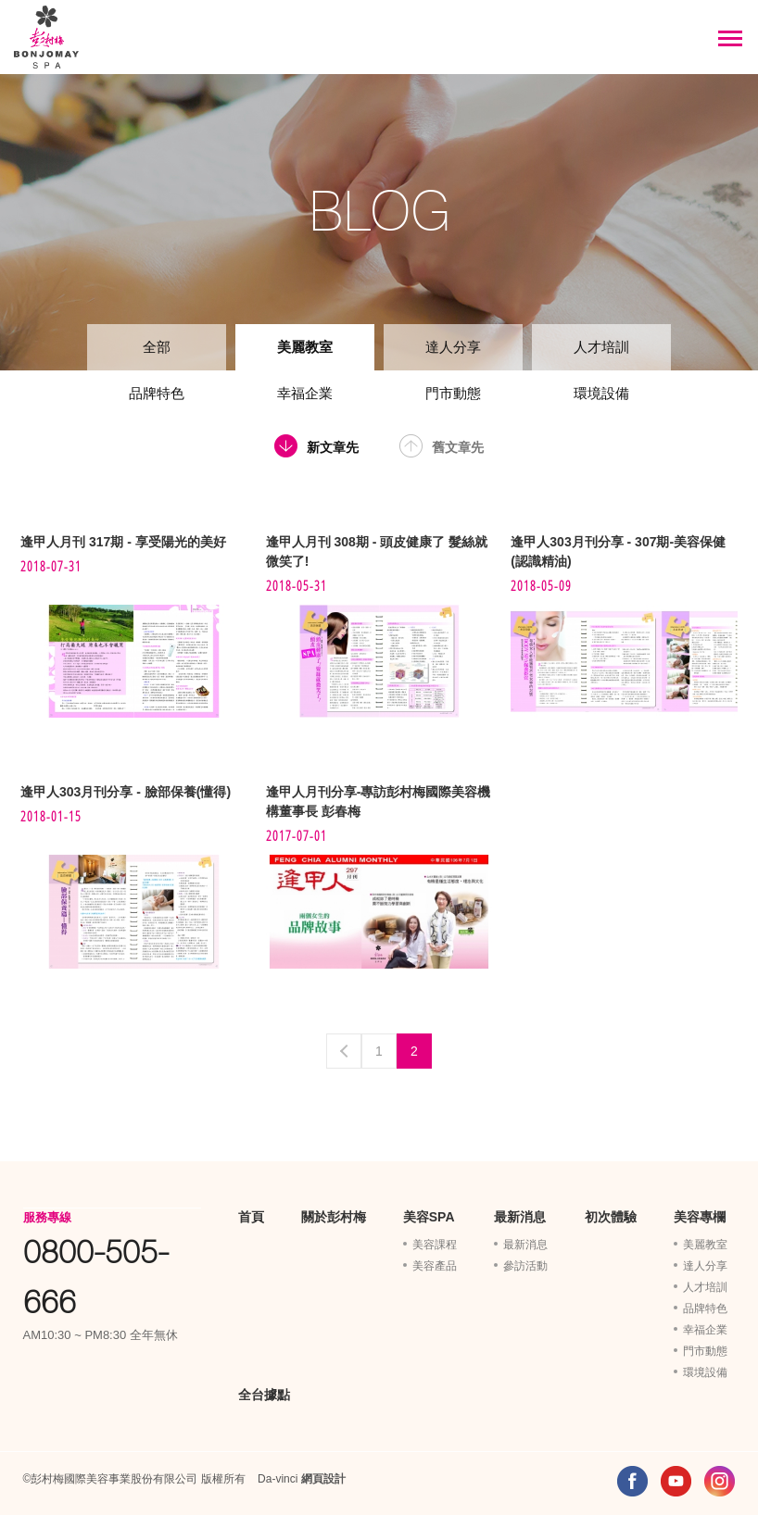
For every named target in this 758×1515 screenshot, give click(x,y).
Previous (343, 1051)
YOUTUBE (676, 1481)
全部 (157, 347)
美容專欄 (700, 1216)
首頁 (251, 1216)
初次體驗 (611, 1216)
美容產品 (434, 1265)
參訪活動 (525, 1265)
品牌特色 (156, 393)
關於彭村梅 (333, 1216)
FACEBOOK (632, 1481)
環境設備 (601, 393)
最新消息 (520, 1216)
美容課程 (434, 1244)
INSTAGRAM (719, 1481)
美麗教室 (305, 347)
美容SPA (429, 1216)
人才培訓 (601, 347)
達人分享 (453, 347)
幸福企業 (305, 393)
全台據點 (264, 1394)
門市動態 (453, 393)
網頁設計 (323, 1478)
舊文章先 (458, 447)
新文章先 (333, 447)
